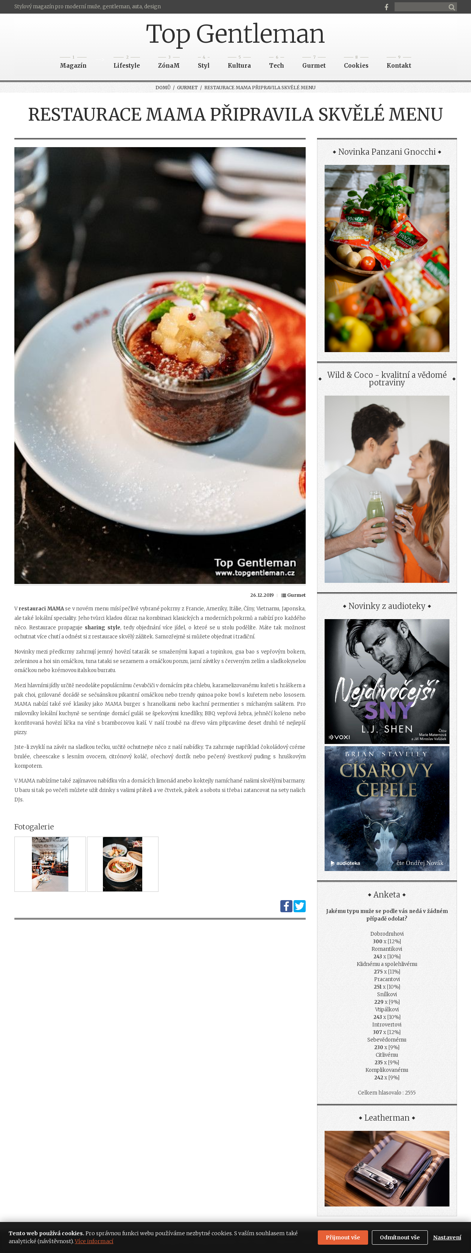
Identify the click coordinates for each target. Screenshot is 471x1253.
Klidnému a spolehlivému (387, 964)
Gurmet (314, 63)
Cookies (356, 63)
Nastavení (447, 1237)
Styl (204, 63)
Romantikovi (387, 949)
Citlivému (387, 1055)
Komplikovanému (386, 1070)
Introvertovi (386, 1025)
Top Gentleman (235, 34)
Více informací (94, 1241)
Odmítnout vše (400, 1237)
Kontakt (399, 63)
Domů (163, 87)
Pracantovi (387, 979)
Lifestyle (126, 63)
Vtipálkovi (387, 1009)
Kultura (239, 63)
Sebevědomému (386, 1040)
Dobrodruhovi (387, 934)
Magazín (73, 63)
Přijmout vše (343, 1237)
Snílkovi (387, 994)
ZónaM (169, 63)
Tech (276, 63)
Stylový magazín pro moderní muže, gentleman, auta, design (87, 6)
